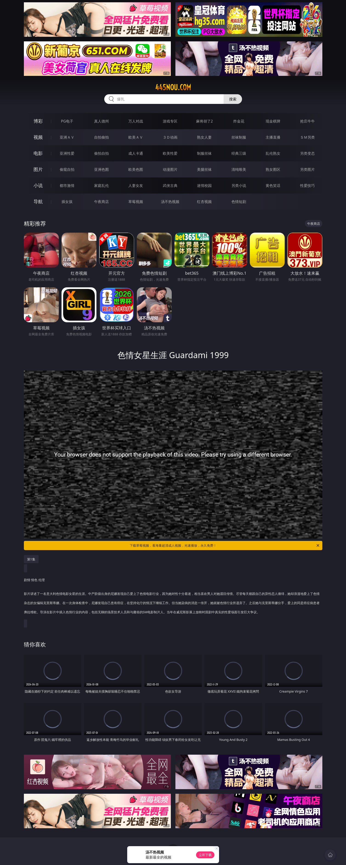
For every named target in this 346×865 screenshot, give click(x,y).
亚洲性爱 (67, 153)
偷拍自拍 (101, 153)
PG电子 (67, 121)
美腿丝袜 (204, 169)
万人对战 (135, 121)
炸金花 (238, 121)
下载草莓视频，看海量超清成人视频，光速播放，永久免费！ (225, 545)
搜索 (232, 99)
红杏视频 (204, 201)
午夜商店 (101, 201)
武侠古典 (170, 185)
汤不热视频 (170, 201)
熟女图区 (273, 169)
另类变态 (307, 153)
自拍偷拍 (101, 137)
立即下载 (205, 855)
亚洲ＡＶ (67, 137)
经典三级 (238, 153)
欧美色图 (135, 169)
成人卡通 (135, 153)
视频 (38, 137)
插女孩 (67, 201)
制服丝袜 (204, 153)
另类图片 (307, 169)
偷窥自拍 (67, 169)
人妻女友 (135, 185)
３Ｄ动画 (170, 137)
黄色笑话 (273, 185)
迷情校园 (204, 185)
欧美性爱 (170, 153)
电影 (38, 153)
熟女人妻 (204, 137)
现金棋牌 (273, 121)
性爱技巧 (307, 185)
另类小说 (238, 185)
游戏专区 (170, 121)
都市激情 (67, 185)
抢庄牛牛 (307, 121)
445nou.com (173, 87)
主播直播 (273, 137)
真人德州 (101, 121)
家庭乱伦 (101, 185)
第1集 (31, 559)
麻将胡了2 (204, 121)
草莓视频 (135, 201)
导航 (38, 201)
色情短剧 (238, 201)
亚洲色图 (101, 169)
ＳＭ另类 (307, 137)
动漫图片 (170, 169)
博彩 (38, 121)
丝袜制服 (238, 137)
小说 (38, 185)
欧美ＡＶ (135, 137)
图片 (38, 169)
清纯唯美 (238, 169)
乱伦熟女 (273, 153)
